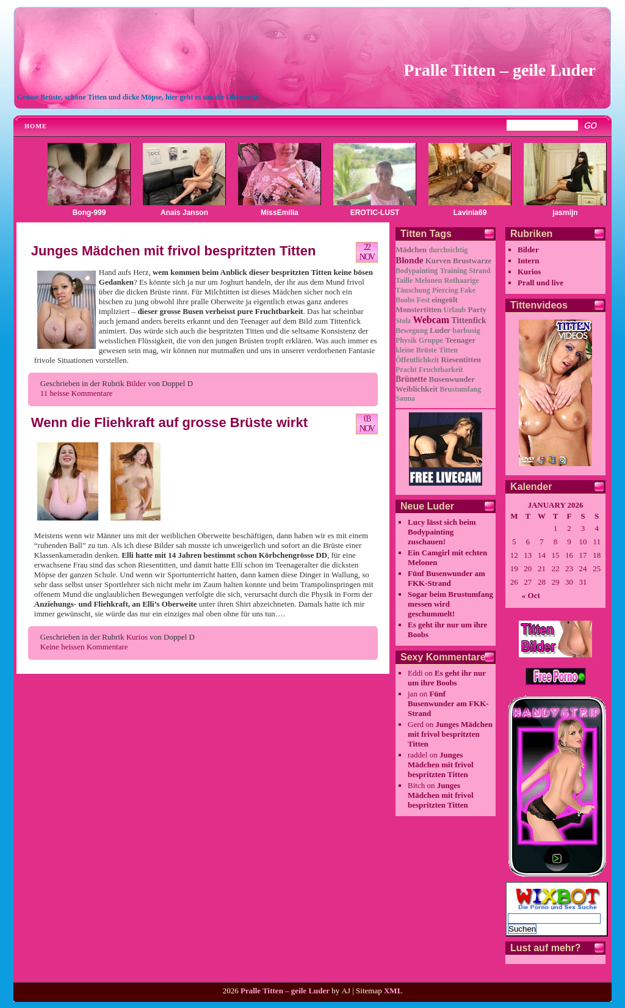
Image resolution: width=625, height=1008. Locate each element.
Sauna (405, 398)
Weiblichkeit (417, 389)
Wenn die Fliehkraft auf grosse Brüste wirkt (169, 422)
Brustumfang (460, 389)
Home (35, 126)
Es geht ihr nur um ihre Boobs (447, 677)
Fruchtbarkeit (441, 369)
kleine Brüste (416, 350)
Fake (467, 290)
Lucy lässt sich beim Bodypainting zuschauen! (442, 531)
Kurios (137, 636)
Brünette (411, 379)
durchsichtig (448, 250)
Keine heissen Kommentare (84, 646)
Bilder (136, 383)
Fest (423, 300)
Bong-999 (89, 212)
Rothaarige (461, 280)
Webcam (431, 320)
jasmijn (564, 212)
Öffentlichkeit (417, 360)
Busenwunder (452, 379)
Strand (479, 270)
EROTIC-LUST (375, 212)
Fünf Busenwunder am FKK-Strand (446, 578)
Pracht (406, 369)
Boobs (405, 300)
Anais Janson (184, 212)
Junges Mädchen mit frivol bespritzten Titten (173, 250)
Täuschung (413, 290)
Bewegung (412, 330)
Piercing (445, 290)
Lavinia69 (470, 212)
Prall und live (540, 282)
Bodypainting (417, 270)
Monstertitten (418, 309)
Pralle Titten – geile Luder (499, 69)
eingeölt (445, 300)
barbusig (466, 330)
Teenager (460, 340)
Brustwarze (472, 261)
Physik (406, 340)
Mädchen (411, 250)
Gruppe (431, 340)
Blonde (410, 260)
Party (477, 309)
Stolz (403, 320)
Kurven (438, 261)
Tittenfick (468, 320)
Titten (448, 350)
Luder (440, 330)
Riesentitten (461, 360)
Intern (528, 260)
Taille (404, 280)
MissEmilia (279, 212)
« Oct (531, 595)
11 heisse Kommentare (76, 393)
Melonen (428, 280)
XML (393, 990)
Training (453, 270)
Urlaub (455, 309)
